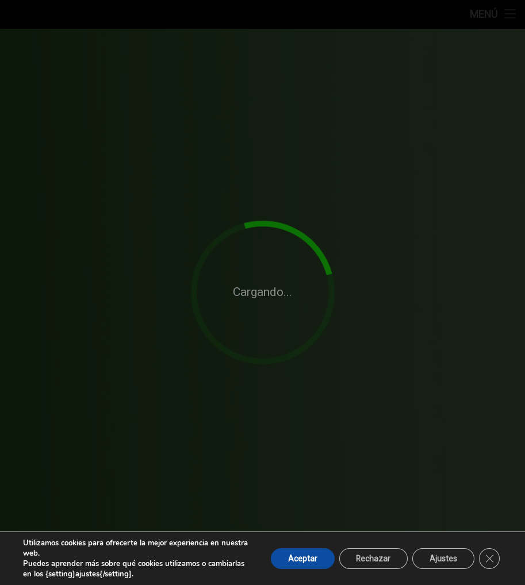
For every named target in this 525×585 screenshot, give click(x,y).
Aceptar (301, 558)
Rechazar (372, 558)
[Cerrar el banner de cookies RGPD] (489, 558)
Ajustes (443, 558)
